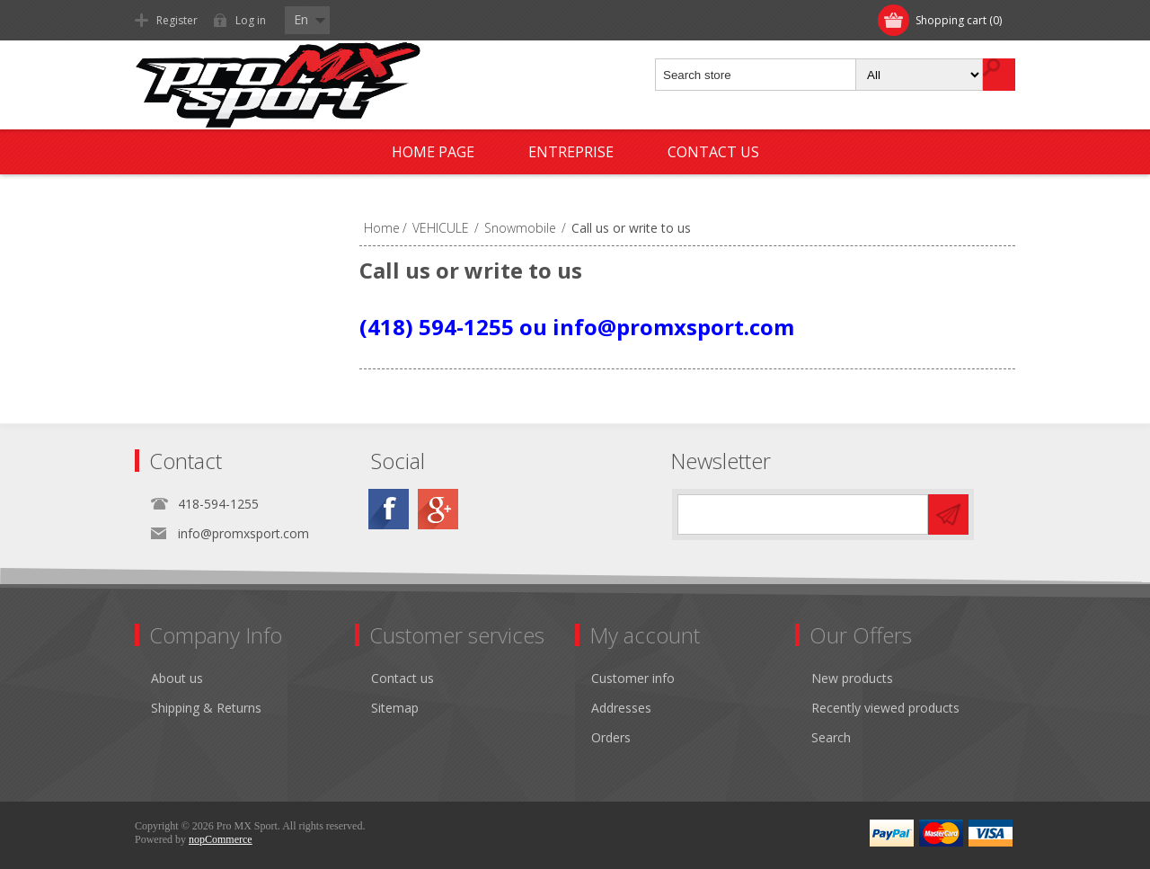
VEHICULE (440, 227)
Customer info (633, 678)
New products (852, 678)
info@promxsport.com (243, 533)
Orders (611, 737)
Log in (250, 20)
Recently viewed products (885, 707)
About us (177, 678)
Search (831, 737)
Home (382, 227)
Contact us (713, 152)
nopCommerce (220, 839)
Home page (433, 152)
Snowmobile (520, 227)
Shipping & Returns (206, 707)
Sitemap (395, 707)
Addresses (621, 707)
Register (177, 20)
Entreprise (571, 152)
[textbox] (756, 74)
